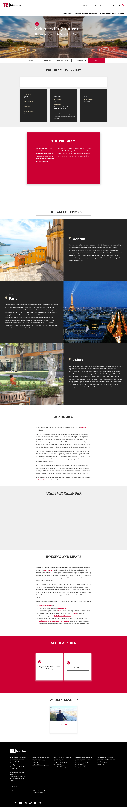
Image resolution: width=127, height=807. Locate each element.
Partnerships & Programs (107, 13)
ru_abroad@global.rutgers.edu (40, 752)
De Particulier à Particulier (62, 603)
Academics (80, 60)
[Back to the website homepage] (12, 5)
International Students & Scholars (86, 13)
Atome (60, 598)
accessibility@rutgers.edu (50, 800)
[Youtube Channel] (20, 790)
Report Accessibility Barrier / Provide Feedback (74, 800)
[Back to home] (18, 738)
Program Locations (63, 60)
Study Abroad (68, 13)
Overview (30, 60)
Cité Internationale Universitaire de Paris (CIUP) (54, 608)
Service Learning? (29, 111)
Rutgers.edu (78, 5)
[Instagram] (26, 790)
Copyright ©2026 (45, 803)
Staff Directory (15, 778)
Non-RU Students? (29, 101)
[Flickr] (35, 790)
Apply (96, 60)
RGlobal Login (93, 5)
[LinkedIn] (40, 790)
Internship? (27, 106)
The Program (47, 60)
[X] (15, 790)
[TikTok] (30, 790)
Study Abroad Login (116, 5)
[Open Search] (123, 5)
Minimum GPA (57, 99)
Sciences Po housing (45, 593)
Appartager (62, 595)
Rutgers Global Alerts (103, 5)
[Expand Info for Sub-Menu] (85, 5)
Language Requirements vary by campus (64, 114)
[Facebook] (11, 790)
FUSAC (75, 601)
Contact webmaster (81, 803)
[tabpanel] (49, 654)
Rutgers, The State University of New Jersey (59, 803)
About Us (121, 13)
